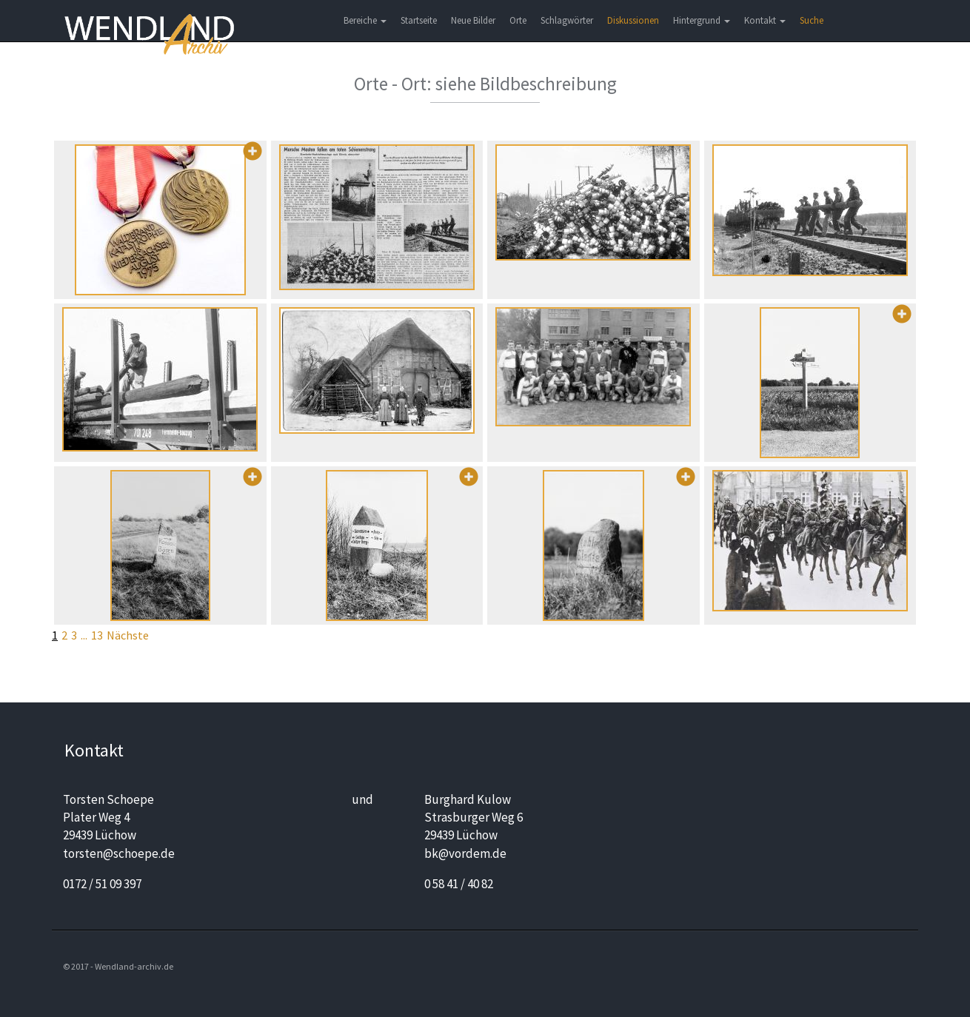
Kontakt (765, 20)
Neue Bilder (473, 20)
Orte (517, 20)
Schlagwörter (567, 20)
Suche (811, 20)
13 (97, 635)
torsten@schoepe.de (119, 853)
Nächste (128, 635)
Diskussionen (633, 20)
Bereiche (365, 20)
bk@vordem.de (465, 853)
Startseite (419, 20)
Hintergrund (701, 20)
